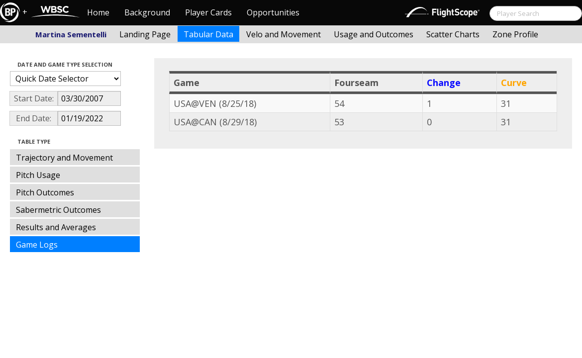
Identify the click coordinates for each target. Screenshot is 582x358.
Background (147, 12)
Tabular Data (208, 34)
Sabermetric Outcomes (58, 209)
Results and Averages (56, 227)
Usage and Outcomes (373, 34)
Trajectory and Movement (64, 157)
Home (98, 12)
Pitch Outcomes (45, 192)
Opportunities (273, 12)
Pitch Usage (38, 175)
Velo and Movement (283, 34)
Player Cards (208, 12)
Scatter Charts (453, 34)
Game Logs (37, 244)
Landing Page (145, 34)
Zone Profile (515, 34)
